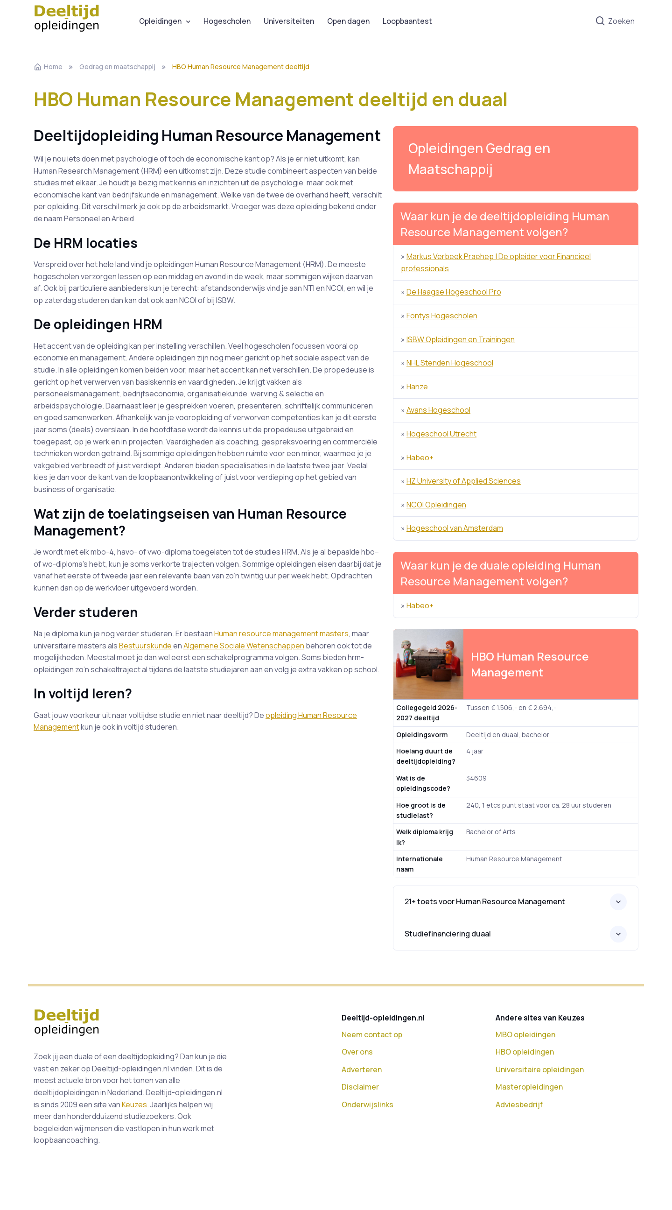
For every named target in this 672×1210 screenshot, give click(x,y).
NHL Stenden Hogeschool (449, 363)
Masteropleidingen (529, 1087)
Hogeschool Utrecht (441, 434)
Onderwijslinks (367, 1104)
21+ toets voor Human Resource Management (485, 901)
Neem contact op (372, 1034)
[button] (515, 158)
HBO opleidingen (525, 1052)
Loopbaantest (407, 21)
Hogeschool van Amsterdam (454, 528)
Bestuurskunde (145, 645)
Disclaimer (360, 1087)
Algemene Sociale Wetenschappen (243, 645)
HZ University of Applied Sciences (463, 481)
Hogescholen (227, 21)
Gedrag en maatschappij (117, 66)
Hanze (417, 386)
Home (48, 66)
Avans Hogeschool (438, 410)
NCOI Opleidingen (436, 504)
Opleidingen (160, 21)
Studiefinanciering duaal (448, 934)
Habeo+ (420, 457)
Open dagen (348, 21)
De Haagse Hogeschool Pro (453, 292)
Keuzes (134, 1104)
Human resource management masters (281, 633)
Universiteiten (289, 21)
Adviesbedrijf (519, 1104)
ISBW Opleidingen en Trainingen (460, 339)
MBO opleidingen (525, 1034)
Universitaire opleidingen (540, 1069)
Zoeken (615, 21)
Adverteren (362, 1069)
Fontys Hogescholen (441, 315)
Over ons (357, 1052)
